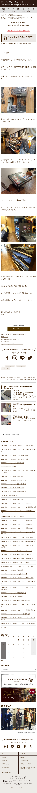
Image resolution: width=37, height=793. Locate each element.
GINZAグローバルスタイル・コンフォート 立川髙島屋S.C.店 (18, 507)
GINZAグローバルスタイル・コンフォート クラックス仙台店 (18, 450)
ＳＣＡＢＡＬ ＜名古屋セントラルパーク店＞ (21, 379)
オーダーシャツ (21, 366)
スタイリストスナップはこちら (18, 31)
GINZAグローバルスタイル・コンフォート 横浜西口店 (16, 520)
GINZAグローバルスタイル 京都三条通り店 (13, 593)
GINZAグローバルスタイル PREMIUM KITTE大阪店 (16, 554)
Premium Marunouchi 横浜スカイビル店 (12, 516)
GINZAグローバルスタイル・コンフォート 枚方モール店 (17, 578)
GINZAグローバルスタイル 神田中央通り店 (13, 491)
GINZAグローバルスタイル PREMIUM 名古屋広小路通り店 (18, 541)
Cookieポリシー (6, 767)
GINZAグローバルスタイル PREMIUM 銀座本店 (14, 455)
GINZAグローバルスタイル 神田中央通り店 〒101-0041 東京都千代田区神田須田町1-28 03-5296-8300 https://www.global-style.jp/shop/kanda (13, 339)
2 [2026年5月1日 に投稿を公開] (23, 640)
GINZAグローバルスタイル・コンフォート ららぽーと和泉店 (18, 582)
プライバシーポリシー (26, 764)
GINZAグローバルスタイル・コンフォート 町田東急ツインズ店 (18, 511)
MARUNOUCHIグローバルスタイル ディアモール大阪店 (17, 566)
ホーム (4, 754)
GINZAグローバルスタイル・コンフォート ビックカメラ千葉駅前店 (18, 532)
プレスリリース (25, 760)
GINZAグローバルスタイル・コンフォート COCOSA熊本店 (18, 623)
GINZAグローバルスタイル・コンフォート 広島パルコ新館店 (18, 605)
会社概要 (4, 757)
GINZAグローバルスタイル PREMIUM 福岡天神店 (15, 614)
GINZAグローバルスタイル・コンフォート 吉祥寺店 (16, 503)
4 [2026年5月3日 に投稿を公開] (33, 640)
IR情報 (22, 757)
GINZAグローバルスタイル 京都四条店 (12, 597)
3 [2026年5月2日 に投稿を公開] (28, 640)
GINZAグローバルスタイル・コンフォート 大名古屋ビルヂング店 (18, 546)
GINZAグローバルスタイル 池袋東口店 (12, 499)
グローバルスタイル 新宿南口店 (10, 495)
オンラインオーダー (7, 627)
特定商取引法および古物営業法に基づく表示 (28, 768)
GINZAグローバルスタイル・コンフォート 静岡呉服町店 (17, 537)
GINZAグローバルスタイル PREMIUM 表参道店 (14, 459)
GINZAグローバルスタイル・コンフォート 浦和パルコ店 (17, 528)
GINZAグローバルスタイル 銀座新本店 (12, 476)
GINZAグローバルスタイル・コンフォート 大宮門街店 (16, 524)
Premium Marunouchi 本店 (8, 467)
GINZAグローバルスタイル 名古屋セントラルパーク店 (16, 551)
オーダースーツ (10, 366)
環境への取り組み (6, 772)
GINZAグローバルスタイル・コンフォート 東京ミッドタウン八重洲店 (18, 471)
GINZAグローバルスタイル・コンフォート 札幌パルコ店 (17, 446)
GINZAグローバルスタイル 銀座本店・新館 (13, 484)
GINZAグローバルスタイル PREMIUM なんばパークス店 (17, 558)
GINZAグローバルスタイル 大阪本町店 (12, 570)
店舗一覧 (23, 754)
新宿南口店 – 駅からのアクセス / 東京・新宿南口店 (18, 377)
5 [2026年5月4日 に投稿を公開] (3, 644)
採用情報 (4, 760)
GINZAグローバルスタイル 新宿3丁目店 (12, 463)
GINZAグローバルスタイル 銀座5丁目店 (12, 488)
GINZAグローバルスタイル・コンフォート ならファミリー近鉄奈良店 (18, 588)
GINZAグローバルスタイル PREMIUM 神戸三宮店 (15, 600)
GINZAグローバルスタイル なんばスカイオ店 (14, 574)
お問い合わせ (5, 764)
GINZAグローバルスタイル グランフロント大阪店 (15, 562)
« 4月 (3, 660)
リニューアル (5, 369)
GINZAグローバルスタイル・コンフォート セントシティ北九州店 (18, 618)
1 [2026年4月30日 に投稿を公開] (18, 640)
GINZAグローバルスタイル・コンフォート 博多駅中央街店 (18, 610)
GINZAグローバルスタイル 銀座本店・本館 (13, 480)
